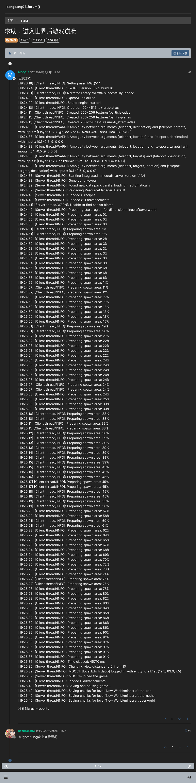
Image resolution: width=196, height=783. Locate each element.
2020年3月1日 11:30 (47, 72)
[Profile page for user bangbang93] (10, 733)
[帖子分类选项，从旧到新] (17, 53)
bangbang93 (26, 730)
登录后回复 (180, 53)
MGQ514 (23, 72)
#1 (189, 72)
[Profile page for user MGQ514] (10, 75)
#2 (189, 730)
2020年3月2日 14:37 (53, 730)
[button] (6, 777)
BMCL (11, 40)
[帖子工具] (187, 719)
